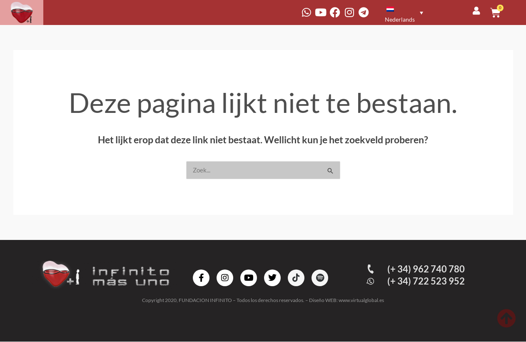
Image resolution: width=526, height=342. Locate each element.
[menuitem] (402, 12)
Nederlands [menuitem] (400, 19)
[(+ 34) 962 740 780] (371, 269)
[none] (403, 12)
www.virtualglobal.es (361, 300)
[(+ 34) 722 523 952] (371, 281)
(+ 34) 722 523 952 (427, 281)
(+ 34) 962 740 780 (427, 269)
